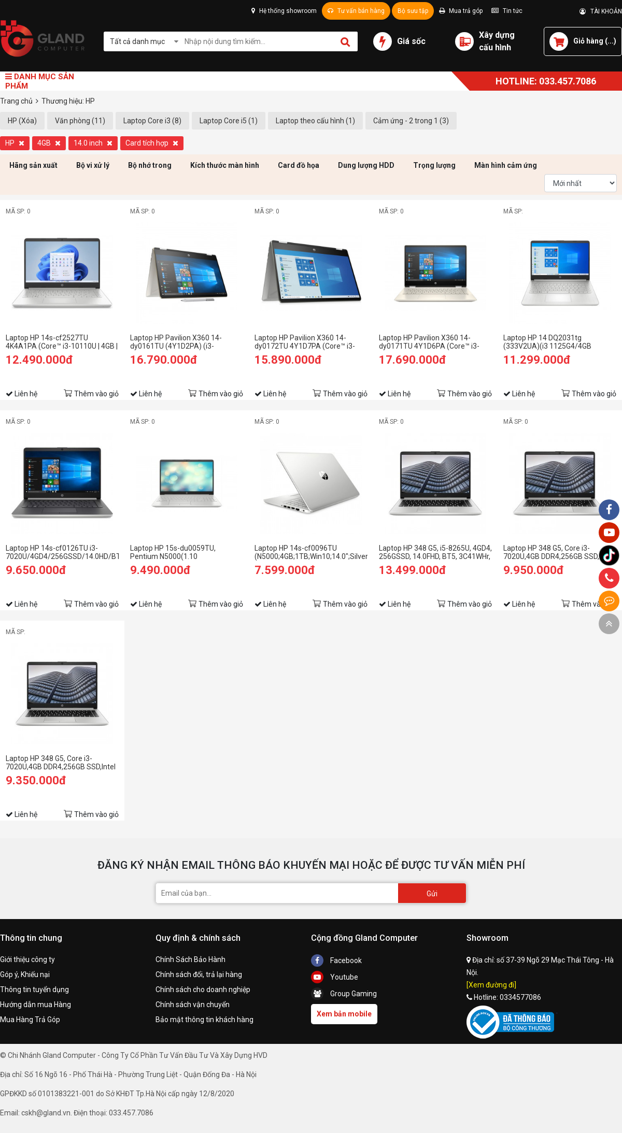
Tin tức (506, 11)
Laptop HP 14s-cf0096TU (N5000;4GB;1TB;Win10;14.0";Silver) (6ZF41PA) (311, 552)
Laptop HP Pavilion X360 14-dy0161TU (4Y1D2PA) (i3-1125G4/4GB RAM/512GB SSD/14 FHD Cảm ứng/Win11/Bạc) (186, 342)
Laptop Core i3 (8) (152, 121)
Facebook (336, 960)
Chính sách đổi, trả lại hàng (199, 974)
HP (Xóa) (22, 121)
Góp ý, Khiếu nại (25, 974)
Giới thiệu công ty (27, 959)
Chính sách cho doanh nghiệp (203, 989)
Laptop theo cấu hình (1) (315, 121)
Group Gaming (344, 993)
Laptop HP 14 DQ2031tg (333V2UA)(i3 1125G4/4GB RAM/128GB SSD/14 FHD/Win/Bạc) (547, 342)
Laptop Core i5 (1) (229, 121)
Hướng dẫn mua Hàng (35, 1004)
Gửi (432, 894)
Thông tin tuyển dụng (34, 989)
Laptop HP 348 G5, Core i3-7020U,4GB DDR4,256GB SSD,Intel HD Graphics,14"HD (61, 762)
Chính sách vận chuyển (193, 1004)
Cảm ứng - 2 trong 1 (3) (411, 121)
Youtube (334, 977)
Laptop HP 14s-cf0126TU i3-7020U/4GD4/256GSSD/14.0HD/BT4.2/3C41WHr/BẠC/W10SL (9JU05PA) (62, 552)
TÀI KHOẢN (600, 11)
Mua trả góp (461, 11)
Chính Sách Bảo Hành (190, 959)
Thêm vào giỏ (96, 394)
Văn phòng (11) (80, 121)
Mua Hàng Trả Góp (30, 1019)
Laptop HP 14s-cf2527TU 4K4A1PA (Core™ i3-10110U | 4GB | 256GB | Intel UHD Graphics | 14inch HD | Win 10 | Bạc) (62, 342)
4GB (49, 143)
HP (14, 143)
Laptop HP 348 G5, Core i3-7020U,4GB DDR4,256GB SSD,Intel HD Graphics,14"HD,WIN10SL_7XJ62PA (559, 552)
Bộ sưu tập (413, 11)
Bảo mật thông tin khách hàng (204, 1019)
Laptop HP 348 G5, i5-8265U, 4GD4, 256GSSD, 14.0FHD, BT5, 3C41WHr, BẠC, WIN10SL (435, 552)
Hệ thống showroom (284, 11)
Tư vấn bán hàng (356, 11)
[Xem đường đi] (491, 985)
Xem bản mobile (344, 1014)
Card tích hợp (151, 143)
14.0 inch (93, 143)
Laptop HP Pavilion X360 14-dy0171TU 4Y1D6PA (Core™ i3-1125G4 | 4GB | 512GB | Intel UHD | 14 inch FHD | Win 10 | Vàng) (432, 342)
